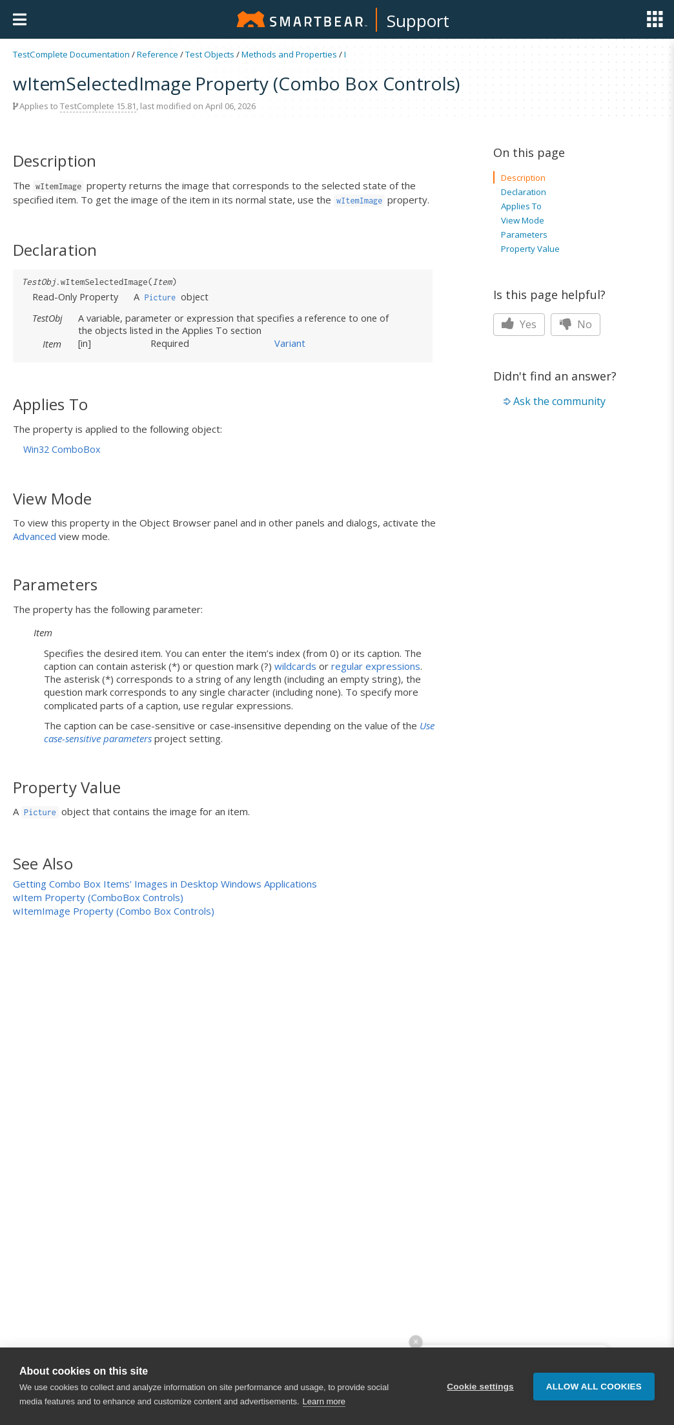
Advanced (34, 536)
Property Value (530, 249)
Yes (519, 324)
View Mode (522, 220)
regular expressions (375, 666)
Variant (289, 343)
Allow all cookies (594, 1386)
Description (523, 177)
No (575, 324)
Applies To (521, 206)
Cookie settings (480, 1386)
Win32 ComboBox (61, 449)
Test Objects (209, 54)
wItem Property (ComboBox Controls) (98, 897)
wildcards (295, 666)
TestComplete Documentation (71, 54)
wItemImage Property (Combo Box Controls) (113, 910)
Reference (157, 54)
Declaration (523, 192)
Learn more (324, 1401)
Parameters (524, 234)
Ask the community (559, 401)
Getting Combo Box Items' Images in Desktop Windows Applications (165, 883)
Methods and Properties (289, 54)
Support (418, 20)
